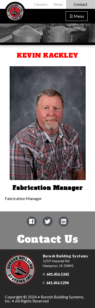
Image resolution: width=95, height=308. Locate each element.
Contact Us (47, 239)
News (58, 4)
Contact (80, 4)
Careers (41, 4)
